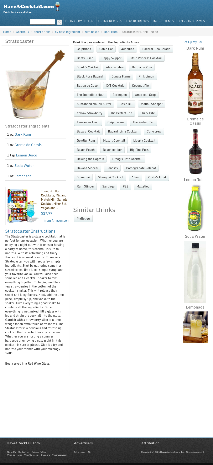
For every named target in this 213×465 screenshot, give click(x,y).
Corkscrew (154, 131)
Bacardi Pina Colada (156, 48)
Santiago (108, 186)
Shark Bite (147, 113)
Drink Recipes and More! (33, 7)
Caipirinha (84, 48)
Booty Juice (85, 58)
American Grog (145, 94)
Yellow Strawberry (89, 113)
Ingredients (163, 21)
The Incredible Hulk (90, 94)
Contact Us (23, 452)
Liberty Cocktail (144, 140)
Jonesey (112, 168)
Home (7, 31)
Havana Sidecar (87, 168)
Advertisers (79, 452)
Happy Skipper (111, 58)
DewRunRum (86, 140)
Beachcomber (112, 149)
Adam (135, 177)
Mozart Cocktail (114, 140)
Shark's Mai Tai (87, 67)
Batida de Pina (142, 67)
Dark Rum (23, 134)
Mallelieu (142, 186)
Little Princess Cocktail (146, 58)
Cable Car (106, 48)
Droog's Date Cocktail (127, 158)
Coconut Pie (140, 85)
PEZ (125, 186)
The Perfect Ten (121, 113)
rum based (92, 31)
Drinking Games (191, 21)
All (89, 452)
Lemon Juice (26, 155)
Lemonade (23, 176)
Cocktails (22, 31)
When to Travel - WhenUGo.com (22, 454)
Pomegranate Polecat (141, 168)
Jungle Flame (121, 76)
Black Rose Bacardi (90, 76)
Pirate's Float (157, 177)
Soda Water (24, 165)
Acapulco (127, 48)
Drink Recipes (110, 21)
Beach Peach (86, 149)
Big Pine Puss (139, 149)
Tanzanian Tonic (88, 122)
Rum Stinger (85, 186)
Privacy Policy (39, 452)
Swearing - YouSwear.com (54, 454)
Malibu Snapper (151, 103)
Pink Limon (146, 76)
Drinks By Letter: (79, 21)
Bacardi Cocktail (88, 131)
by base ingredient (67, 31)
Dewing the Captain (90, 158)
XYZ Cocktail (115, 85)
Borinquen (120, 94)
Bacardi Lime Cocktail (123, 131)
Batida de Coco (87, 85)
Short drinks (41, 31)
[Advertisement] (106, 408)
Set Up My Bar (192, 42)
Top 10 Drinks (137, 21)
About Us (11, 452)
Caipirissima (115, 122)
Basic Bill (126, 103)
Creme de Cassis (28, 145)
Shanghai (83, 177)
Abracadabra (115, 67)
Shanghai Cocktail (110, 177)
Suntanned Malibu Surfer (94, 103)
